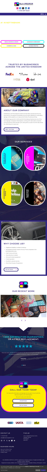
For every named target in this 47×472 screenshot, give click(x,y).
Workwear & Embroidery (33, 41)
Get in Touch (9, 269)
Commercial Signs (11, 45)
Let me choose (4, 470)
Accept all (43, 470)
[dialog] (23, 468)
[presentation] (21, 320)
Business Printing (33, 45)
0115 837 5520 (24, 11)
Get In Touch (23, 405)
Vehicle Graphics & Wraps (11, 41)
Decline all (38, 470)
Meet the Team (9, 129)
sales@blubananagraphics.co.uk (7, 437)
